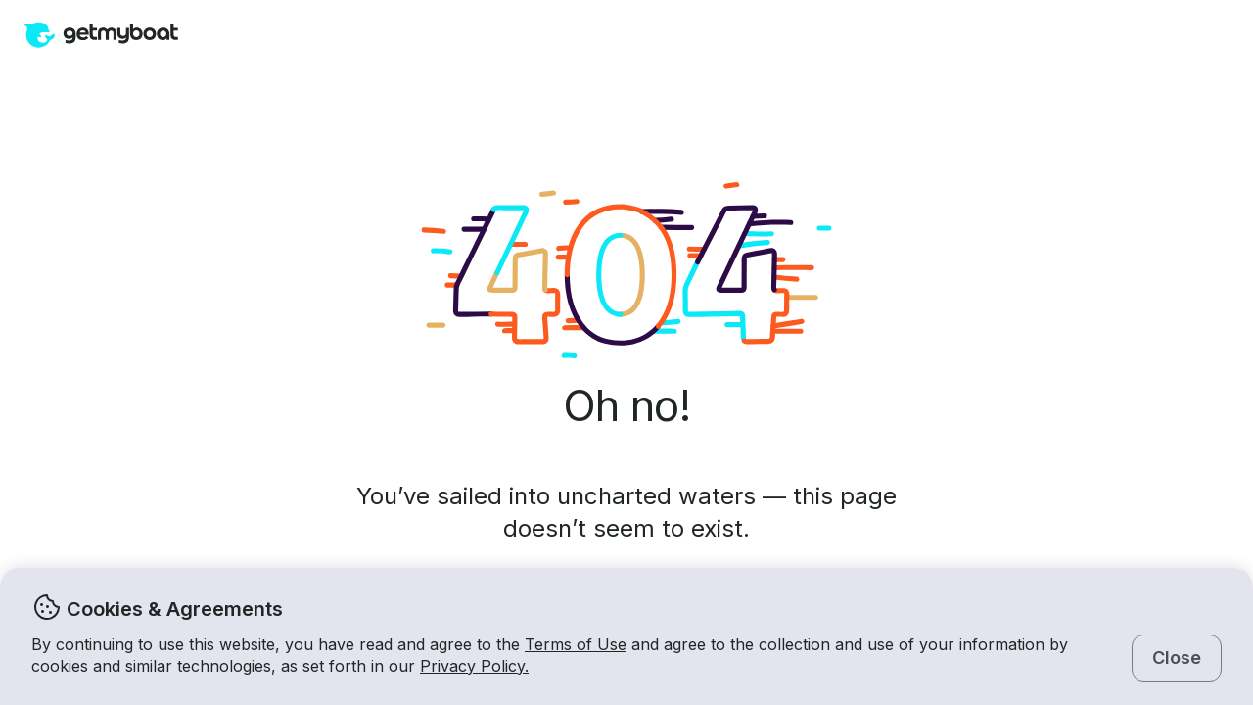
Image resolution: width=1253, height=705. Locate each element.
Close (1176, 657)
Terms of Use (575, 644)
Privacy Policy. (474, 666)
